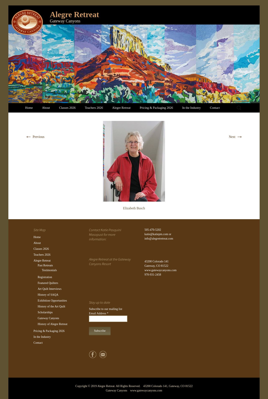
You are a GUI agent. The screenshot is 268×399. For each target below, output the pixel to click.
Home (29, 107)
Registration (45, 277)
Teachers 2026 (94, 107)
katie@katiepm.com (156, 234)
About (46, 107)
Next (236, 137)
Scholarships (45, 312)
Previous (34, 137)
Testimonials (49, 270)
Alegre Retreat (121, 107)
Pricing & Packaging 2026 (156, 107)
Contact (215, 107)
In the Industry (191, 107)
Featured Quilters (48, 283)
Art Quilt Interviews (50, 288)
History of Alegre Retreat (52, 324)
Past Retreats (45, 265)
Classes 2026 (67, 107)
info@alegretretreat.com (158, 238)
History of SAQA (48, 294)
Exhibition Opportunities (52, 300)
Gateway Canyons (48, 318)
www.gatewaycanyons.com (160, 270)
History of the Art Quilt (51, 306)
